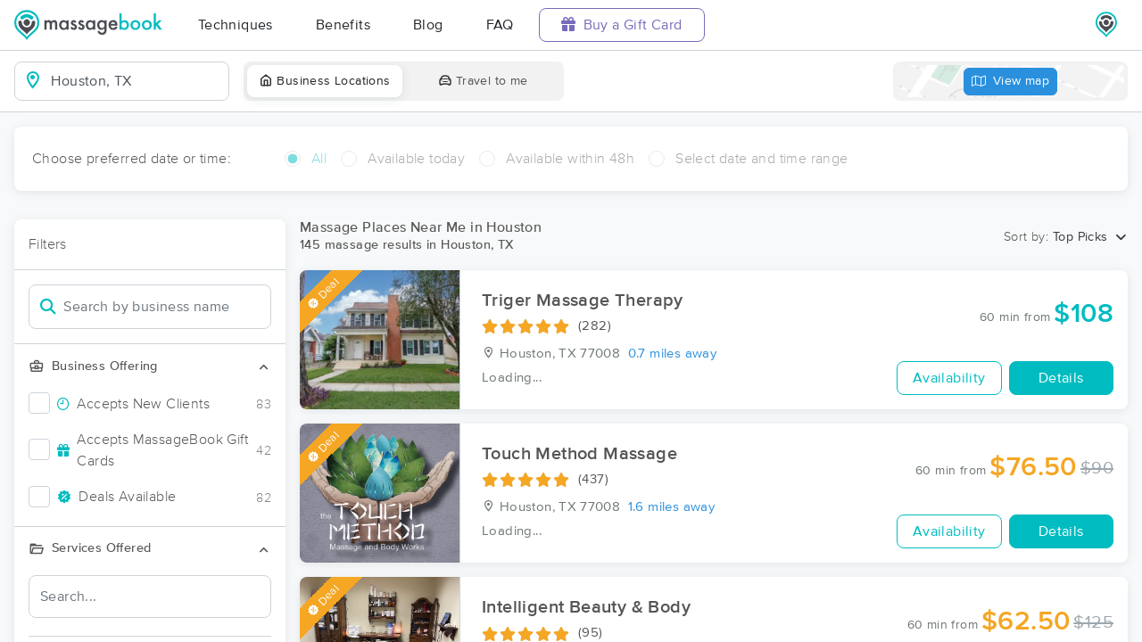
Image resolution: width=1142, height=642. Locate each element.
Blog (428, 25)
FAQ (500, 25)
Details (1061, 378)
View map (1011, 81)
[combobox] (136, 81)
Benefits (343, 25)
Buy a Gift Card (622, 24)
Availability (949, 378)
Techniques (235, 25)
